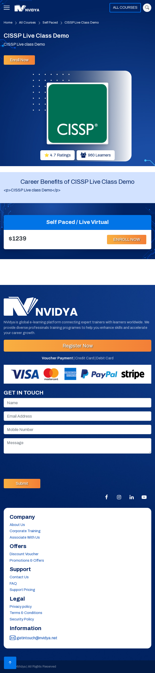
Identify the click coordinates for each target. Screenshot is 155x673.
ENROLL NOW (126, 239)
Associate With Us (25, 537)
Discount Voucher (24, 554)
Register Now (78, 345)
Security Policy (22, 619)
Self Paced (50, 22)
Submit (22, 483)
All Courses (27, 22)
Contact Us (19, 577)
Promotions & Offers (27, 560)
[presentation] (41, 465)
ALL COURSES (125, 7)
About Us (17, 525)
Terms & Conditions (26, 613)
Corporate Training (25, 531)
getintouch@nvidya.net (33, 638)
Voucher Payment (57, 358)
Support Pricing (22, 590)
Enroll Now (19, 60)
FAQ (13, 583)
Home (8, 22)
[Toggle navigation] (8, 7)
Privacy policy (21, 607)
